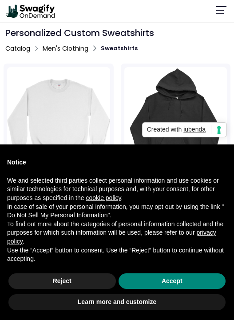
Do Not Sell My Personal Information (57, 215)
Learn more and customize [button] (117, 301)
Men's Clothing (65, 48)
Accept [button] (172, 280)
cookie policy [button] (103, 197)
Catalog (17, 48)
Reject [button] (62, 280)
